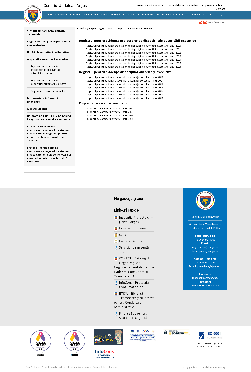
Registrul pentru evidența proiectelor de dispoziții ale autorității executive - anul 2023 (133, 56)
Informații (150, 14)
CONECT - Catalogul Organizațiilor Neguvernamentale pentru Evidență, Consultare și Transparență (134, 267)
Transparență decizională (120, 14)
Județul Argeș (56, 14)
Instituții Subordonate (80, 367)
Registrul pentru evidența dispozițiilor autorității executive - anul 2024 (124, 91)
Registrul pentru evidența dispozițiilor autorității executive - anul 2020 (124, 77)
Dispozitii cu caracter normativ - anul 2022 (110, 108)
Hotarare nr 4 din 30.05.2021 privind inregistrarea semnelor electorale (49, 117)
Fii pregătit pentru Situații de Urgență (133, 315)
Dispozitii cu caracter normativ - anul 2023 (110, 112)
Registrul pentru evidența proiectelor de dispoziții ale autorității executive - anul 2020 (133, 45)
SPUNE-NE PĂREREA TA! (150, 5)
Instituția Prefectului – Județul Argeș (136, 219)
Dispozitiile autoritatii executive (47, 59)
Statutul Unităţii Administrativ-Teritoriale (46, 32)
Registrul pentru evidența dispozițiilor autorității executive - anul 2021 (124, 80)
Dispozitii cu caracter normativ (48, 91)
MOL (207, 14)
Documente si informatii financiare (42, 99)
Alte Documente (37, 108)
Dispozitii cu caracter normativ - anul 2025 (110, 119)
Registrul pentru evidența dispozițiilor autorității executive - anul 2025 (124, 94)
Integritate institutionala (180, 14)
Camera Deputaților (134, 241)
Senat (123, 234)
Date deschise (195, 5)
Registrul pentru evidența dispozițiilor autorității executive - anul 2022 (124, 84)
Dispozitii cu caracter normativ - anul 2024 (110, 115)
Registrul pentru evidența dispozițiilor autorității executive (48, 82)
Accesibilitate (176, 5)
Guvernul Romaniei (133, 228)
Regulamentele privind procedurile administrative (49, 43)
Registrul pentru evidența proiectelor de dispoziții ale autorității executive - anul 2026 (133, 66)
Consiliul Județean (84, 14)
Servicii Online (214, 5)
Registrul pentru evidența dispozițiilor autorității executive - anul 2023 (124, 87)
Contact (220, 8)
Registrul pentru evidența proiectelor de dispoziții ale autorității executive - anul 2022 (133, 52)
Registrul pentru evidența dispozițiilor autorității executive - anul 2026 (124, 98)
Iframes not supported (57, 245)
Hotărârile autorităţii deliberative (48, 52)
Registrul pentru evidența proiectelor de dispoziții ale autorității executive (46, 70)
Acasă (29, 367)
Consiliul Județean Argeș (90, 28)
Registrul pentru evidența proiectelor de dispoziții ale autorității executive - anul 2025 (133, 63)
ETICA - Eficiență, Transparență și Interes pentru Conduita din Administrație (134, 300)
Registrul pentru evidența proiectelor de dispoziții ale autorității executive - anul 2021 (133, 49)
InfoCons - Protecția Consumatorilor (134, 284)
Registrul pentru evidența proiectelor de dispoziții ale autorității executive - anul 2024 (133, 59)
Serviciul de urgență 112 (134, 249)
